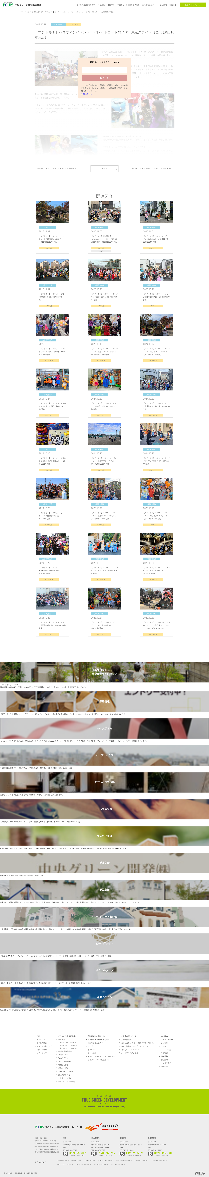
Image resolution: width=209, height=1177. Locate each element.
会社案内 (164, 1036)
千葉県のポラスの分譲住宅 (68, 1045)
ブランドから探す (65, 1061)
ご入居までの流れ (65, 1078)
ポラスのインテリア (117, 1164)
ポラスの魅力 (42, 1043)
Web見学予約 (63, 1058)
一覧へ (104, 169)
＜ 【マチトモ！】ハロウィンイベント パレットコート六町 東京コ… (57, 168)
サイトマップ (42, 1053)
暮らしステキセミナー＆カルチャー (101, 1056)
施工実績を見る (64, 1075)
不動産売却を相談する (96, 1036)
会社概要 (164, 1043)
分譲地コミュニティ (95, 1043)
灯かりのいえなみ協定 (64, 1164)
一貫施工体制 (75, 1160)
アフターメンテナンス (158, 1160)
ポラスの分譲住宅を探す (67, 1036)
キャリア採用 (166, 1063)
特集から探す (63, 1068)
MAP (65, 1147)
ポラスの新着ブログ (44, 1046)
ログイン (104, 78)
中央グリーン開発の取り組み (99, 1040)
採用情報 (164, 1056)
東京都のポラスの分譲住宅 (68, 1048)
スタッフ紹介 (166, 1050)
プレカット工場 (89, 1160)
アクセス (164, 1046)
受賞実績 (164, 1053)
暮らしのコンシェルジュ (130, 1050)
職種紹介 (164, 1066)
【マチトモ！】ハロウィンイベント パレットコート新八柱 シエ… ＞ (152, 168)
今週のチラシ (63, 1055)
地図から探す (63, 1065)
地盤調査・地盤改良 (140, 1160)
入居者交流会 (126, 1040)
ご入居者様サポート (128, 1036)
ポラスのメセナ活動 (100, 1164)
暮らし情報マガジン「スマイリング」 (135, 1046)
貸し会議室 (92, 1053)
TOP (38, 1036)
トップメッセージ (167, 1040)
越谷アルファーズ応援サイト (99, 1060)
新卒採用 (164, 1060)
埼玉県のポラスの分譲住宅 (68, 1042)
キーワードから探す (65, 1072)
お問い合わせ (192, 5)
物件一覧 (61, 1040)
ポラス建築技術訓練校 (123, 1160)
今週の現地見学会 (65, 1051)
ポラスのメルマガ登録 (66, 1082)
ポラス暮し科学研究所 (105, 1160)
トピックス (41, 1040)
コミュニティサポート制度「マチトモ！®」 (137, 1043)
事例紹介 (91, 1050)
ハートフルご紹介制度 (129, 1053)
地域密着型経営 (62, 1160)
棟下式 (90, 1046)
